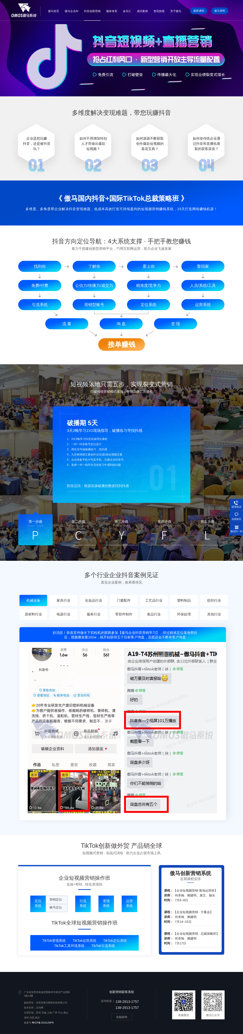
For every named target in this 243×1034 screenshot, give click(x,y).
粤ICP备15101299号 (43, 1022)
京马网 (39, 1007)
